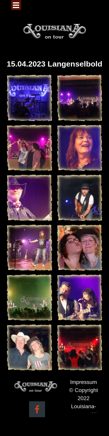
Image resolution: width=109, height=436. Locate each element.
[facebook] (37, 409)
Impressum (83, 382)
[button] (29, 98)
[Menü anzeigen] (16, 5)
